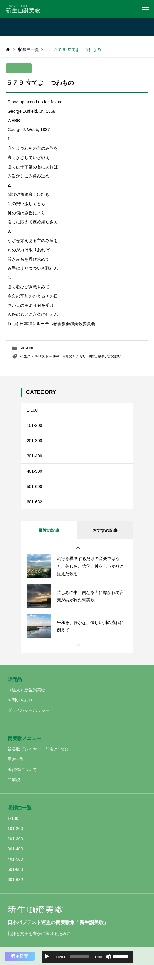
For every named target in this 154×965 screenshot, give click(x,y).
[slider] (79, 956)
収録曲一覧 (20, 807)
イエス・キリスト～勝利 (39, 356)
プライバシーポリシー (29, 710)
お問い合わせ (20, 700)
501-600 (26, 348)
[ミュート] (108, 957)
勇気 (92, 356)
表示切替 (19, 955)
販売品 (15, 679)
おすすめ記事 (105, 530)
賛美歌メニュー (24, 738)
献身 (101, 356)
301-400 (34, 456)
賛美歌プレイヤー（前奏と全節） (39, 749)
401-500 (34, 471)
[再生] (47, 957)
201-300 (34, 440)
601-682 (34, 501)
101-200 (34, 425)
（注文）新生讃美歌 (26, 690)
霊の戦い (114, 356)
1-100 (32, 410)
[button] (78, 548)
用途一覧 (16, 759)
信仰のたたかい (74, 356)
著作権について (22, 769)
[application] (87, 957)
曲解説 (14, 779)
